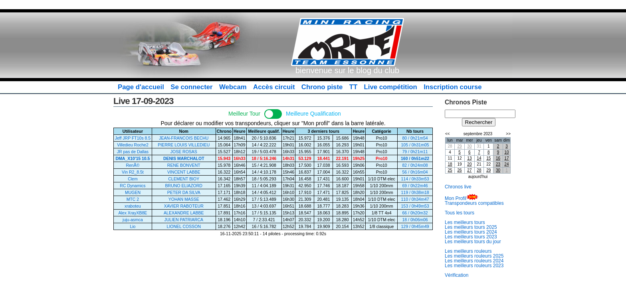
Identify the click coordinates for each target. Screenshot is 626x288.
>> (508, 134)
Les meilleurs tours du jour (473, 241)
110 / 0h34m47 (415, 199)
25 (450, 170)
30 (469, 146)
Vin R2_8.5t (133, 172)
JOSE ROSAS (183, 151)
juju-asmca (133, 219)
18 (450, 164)
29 (460, 146)
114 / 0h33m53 (415, 178)
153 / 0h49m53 (415, 206)
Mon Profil (455, 198)
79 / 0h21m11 (415, 151)
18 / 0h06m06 (415, 219)
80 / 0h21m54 (415, 138)
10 (506, 152)
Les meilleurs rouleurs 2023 (474, 265)
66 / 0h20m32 (415, 212)
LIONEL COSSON (184, 226)
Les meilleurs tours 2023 (471, 237)
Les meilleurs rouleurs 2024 (474, 261)
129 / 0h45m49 (415, 226)
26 (460, 170)
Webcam (233, 87)
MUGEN (133, 192)
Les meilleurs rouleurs (468, 251)
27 (469, 170)
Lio (132, 226)
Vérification (456, 275)
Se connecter (191, 87)
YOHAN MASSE (183, 199)
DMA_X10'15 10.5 (132, 158)
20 (469, 164)
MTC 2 (133, 199)
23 (498, 164)
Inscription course (452, 87)
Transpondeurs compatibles (474, 203)
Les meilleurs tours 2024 (471, 232)
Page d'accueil (141, 87)
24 (506, 164)
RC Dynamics (132, 185)
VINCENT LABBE (183, 172)
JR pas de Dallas (133, 151)
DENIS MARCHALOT (183, 158)
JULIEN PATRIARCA (183, 219)
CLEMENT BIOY (183, 178)
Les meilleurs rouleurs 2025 (474, 256)
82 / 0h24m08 (415, 165)
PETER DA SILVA (183, 192)
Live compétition (390, 87)
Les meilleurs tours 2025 (471, 227)
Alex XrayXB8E (133, 212)
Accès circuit (274, 87)
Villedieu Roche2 (133, 144)
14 (479, 158)
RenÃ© (132, 165)
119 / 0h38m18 (415, 192)
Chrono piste (322, 87)
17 (506, 158)
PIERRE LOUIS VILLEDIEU (184, 144)
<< (447, 134)
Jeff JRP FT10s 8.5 (133, 138)
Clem (133, 178)
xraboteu (133, 206)
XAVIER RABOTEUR (184, 206)
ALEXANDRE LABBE (184, 212)
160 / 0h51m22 (415, 158)
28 (479, 170)
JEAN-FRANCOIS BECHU (183, 138)
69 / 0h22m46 (415, 185)
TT (353, 87)
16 (498, 158)
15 (488, 158)
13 (469, 158)
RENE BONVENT (183, 165)
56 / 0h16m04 (415, 172)
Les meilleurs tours (465, 222)
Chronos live (458, 187)
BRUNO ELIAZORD (183, 185)
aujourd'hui (478, 176)
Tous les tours (459, 213)
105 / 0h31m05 (415, 144)
